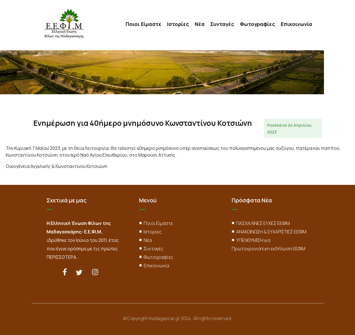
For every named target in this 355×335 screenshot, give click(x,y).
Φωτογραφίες (257, 24)
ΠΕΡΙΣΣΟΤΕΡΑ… (63, 257)
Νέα (200, 24)
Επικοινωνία (296, 24)
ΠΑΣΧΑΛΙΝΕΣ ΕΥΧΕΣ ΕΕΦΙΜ (263, 223)
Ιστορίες (178, 24)
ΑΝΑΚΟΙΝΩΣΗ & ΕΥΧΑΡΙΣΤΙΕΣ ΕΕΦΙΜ (271, 232)
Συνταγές (222, 24)
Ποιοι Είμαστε (143, 24)
